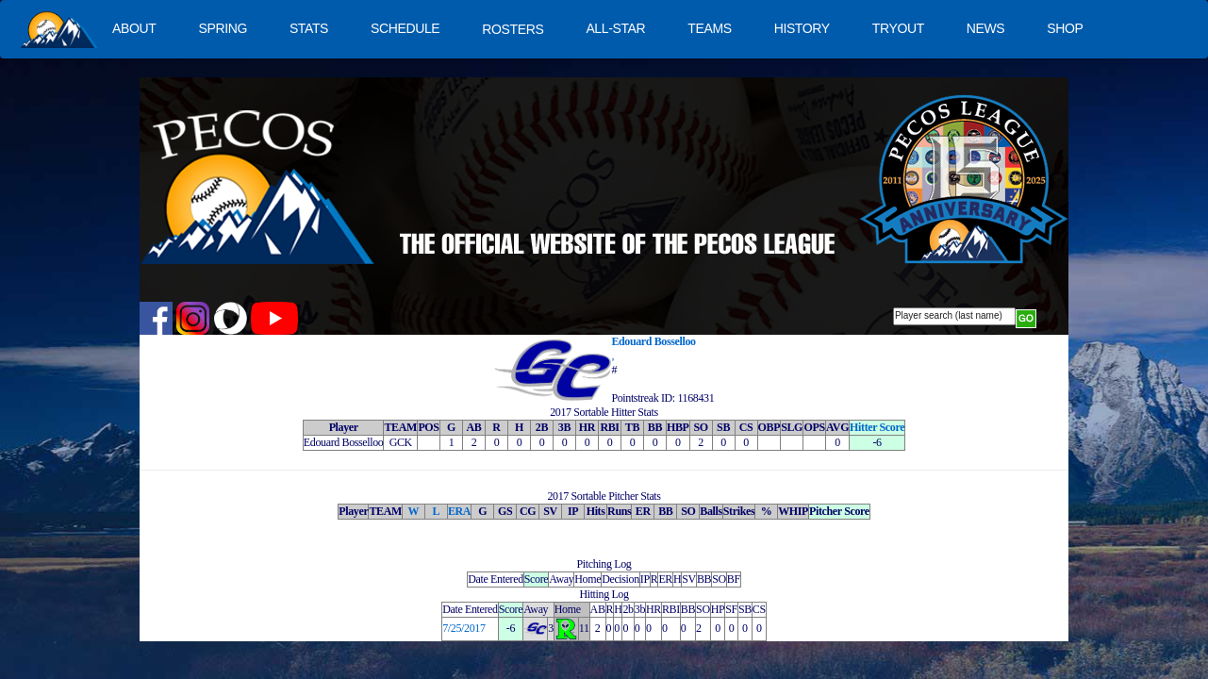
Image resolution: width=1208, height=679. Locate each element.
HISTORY (802, 28)
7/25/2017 (463, 628)
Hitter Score (877, 427)
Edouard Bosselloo (653, 341)
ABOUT (134, 28)
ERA (459, 511)
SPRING (222, 28)
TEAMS (709, 28)
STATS (309, 28)
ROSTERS (512, 29)
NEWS (986, 28)
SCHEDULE (405, 28)
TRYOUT (898, 28)
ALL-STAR (615, 28)
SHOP (1065, 28)
